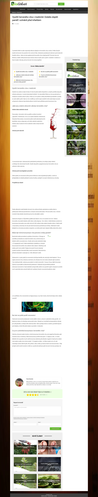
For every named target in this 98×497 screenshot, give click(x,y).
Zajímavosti (22, 9)
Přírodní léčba (40, 9)
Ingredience (75, 9)
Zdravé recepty (67, 9)
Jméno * (15, 422)
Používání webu (50, 495)
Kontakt (55, 495)
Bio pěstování (59, 9)
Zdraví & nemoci (31, 9)
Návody (52, 9)
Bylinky (46, 9)
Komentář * (15, 405)
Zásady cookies (44, 495)
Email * (39, 422)
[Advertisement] (37, 36)
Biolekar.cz (14, 12)
